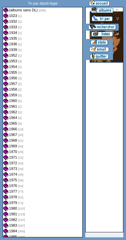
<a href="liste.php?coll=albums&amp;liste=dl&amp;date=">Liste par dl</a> (43, 118)
